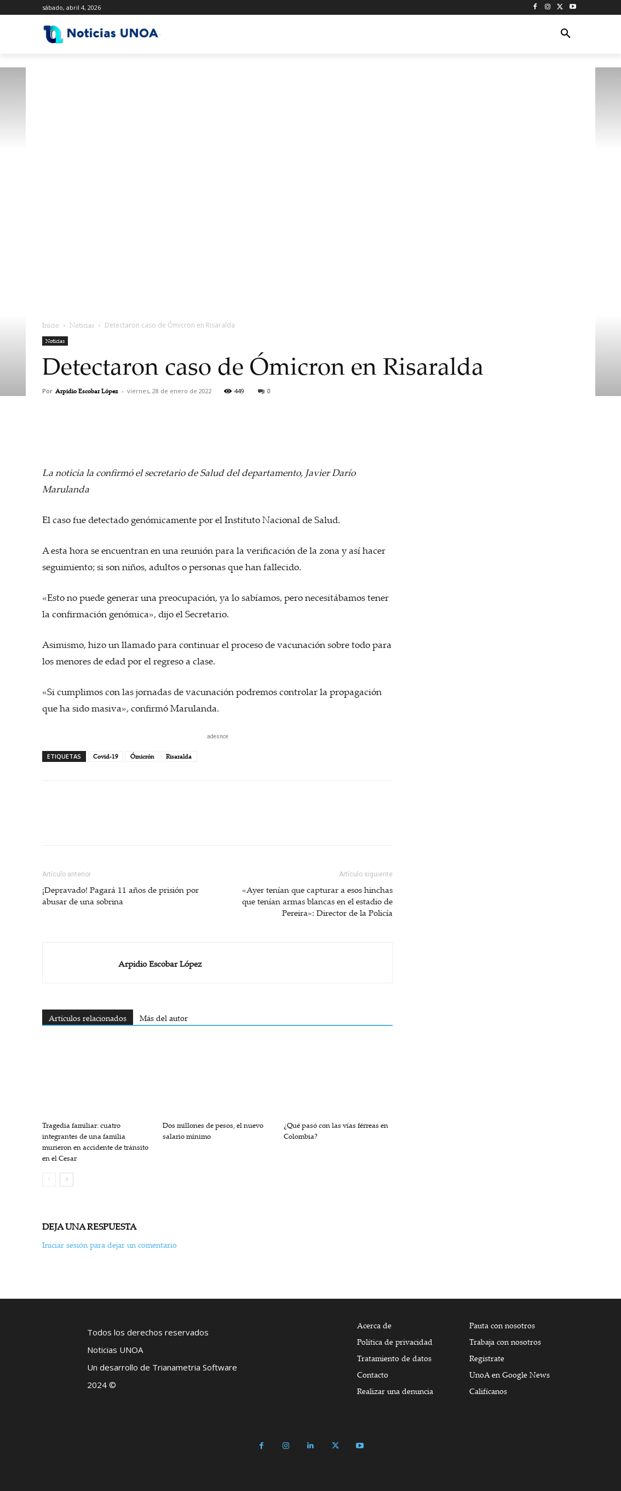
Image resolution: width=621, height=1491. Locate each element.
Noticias (82, 325)
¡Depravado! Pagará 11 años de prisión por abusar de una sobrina (120, 895)
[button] (566, 34)
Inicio (50, 325)
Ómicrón (142, 756)
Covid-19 (105, 756)
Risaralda (179, 756)
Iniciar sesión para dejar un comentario (109, 1245)
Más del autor (164, 1018)
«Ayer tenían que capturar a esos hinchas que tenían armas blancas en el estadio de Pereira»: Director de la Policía (317, 901)
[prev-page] (49, 1179)
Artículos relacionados (88, 1018)
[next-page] (66, 1179)
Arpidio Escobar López (86, 391)
